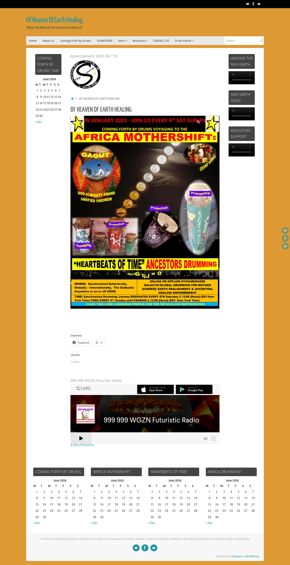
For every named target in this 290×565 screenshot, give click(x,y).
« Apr (38, 122)
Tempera (236, 556)
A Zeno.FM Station (82, 445)
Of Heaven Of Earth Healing (54, 20)
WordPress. (252, 556)
